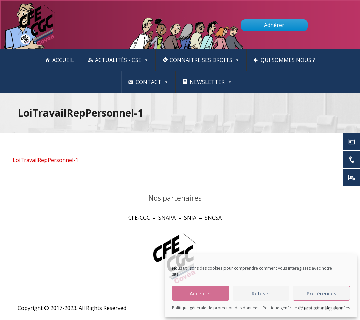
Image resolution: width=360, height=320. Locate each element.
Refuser (261, 293)
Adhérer (274, 25)
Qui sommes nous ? (288, 60)
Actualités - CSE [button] (122, 60)
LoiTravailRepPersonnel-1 (45, 160)
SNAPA (167, 217)
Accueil (63, 60)
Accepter (200, 293)
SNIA (190, 217)
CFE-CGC (139, 217)
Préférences (321, 293)
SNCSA (213, 217)
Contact (152, 82)
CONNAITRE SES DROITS (205, 60)
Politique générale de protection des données (215, 308)
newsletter (211, 82)
